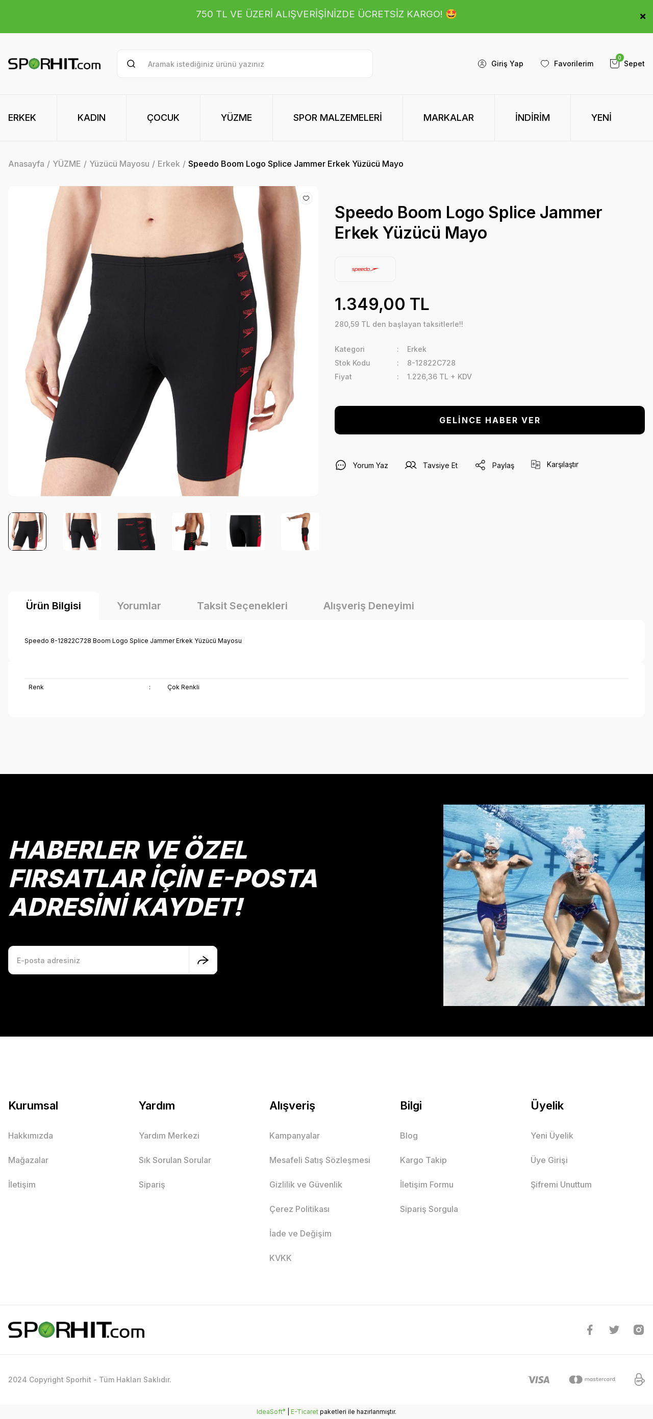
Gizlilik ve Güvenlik (305, 1184)
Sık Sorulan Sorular (175, 1160)
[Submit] (203, 960)
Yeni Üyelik (552, 1135)
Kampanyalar (294, 1135)
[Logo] (54, 63)
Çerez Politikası (299, 1209)
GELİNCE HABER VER (490, 420)
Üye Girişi (549, 1160)
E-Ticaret (304, 1411)
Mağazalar (28, 1160)
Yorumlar (139, 606)
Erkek (416, 349)
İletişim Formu (427, 1184)
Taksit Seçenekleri (242, 606)
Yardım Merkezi (169, 1135)
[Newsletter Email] (112, 960)
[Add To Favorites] (306, 198)
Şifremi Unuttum (561, 1184)
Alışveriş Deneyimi (368, 606)
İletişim (22, 1184)
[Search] (244, 63)
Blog (409, 1135)
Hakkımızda (30, 1135)
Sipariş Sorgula (429, 1209)
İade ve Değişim (300, 1233)
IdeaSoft (271, 1411)
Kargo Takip (423, 1160)
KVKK (280, 1258)
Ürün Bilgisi (53, 606)
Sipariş (152, 1184)
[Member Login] (500, 64)
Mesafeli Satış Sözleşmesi (319, 1160)
